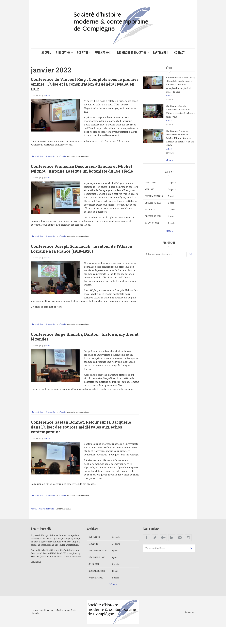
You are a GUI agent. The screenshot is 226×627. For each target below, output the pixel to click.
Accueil (46, 52)
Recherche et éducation (131, 52)
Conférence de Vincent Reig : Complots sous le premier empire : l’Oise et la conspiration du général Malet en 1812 (180, 84)
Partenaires (160, 52)
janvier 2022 (152, 223)
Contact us (36, 561)
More (169, 160)
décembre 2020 (153, 202)
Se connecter (50, 156)
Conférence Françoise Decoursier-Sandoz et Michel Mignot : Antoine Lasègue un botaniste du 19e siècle (180, 138)
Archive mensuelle (46, 509)
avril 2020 (150, 182)
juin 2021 (150, 209)
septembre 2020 (154, 196)
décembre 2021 (153, 216)
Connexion (189, 612)
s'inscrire (63, 156)
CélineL (48, 96)
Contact (179, 52)
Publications (103, 52)
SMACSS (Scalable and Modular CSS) (49, 556)
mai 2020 (149, 189)
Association (63, 52)
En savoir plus (38, 157)
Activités (82, 52)
